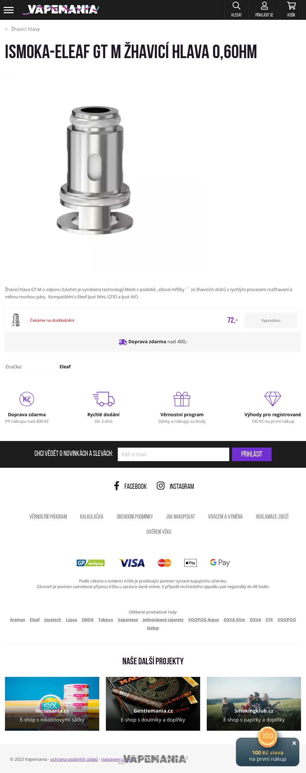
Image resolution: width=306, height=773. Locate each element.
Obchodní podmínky (135, 517)
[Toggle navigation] (9, 10)
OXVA (255, 619)
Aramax (17, 619)
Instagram (175, 487)
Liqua (71, 619)
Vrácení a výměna (225, 517)
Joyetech (52, 619)
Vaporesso (128, 619)
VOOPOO (287, 619)
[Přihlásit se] (264, 10)
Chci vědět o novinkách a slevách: (73, 454)
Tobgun (105, 619)
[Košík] (291, 10)
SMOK (88, 619)
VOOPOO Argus (203, 619)
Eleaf (65, 366)
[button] (236, 10)
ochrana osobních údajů (74, 759)
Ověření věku (159, 532)
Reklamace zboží (272, 517)
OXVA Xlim (234, 619)
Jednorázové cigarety (163, 619)
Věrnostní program (48, 517)
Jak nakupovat (180, 517)
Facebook (130, 487)
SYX (269, 619)
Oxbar (153, 628)
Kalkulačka (92, 517)
